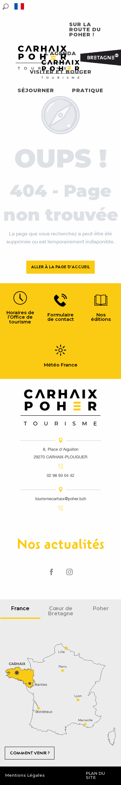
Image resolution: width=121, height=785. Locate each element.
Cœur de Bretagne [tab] (60, 611)
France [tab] (20, 608)
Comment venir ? (30, 753)
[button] (5, 6)
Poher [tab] (101, 608)
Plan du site (95, 775)
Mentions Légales (25, 775)
